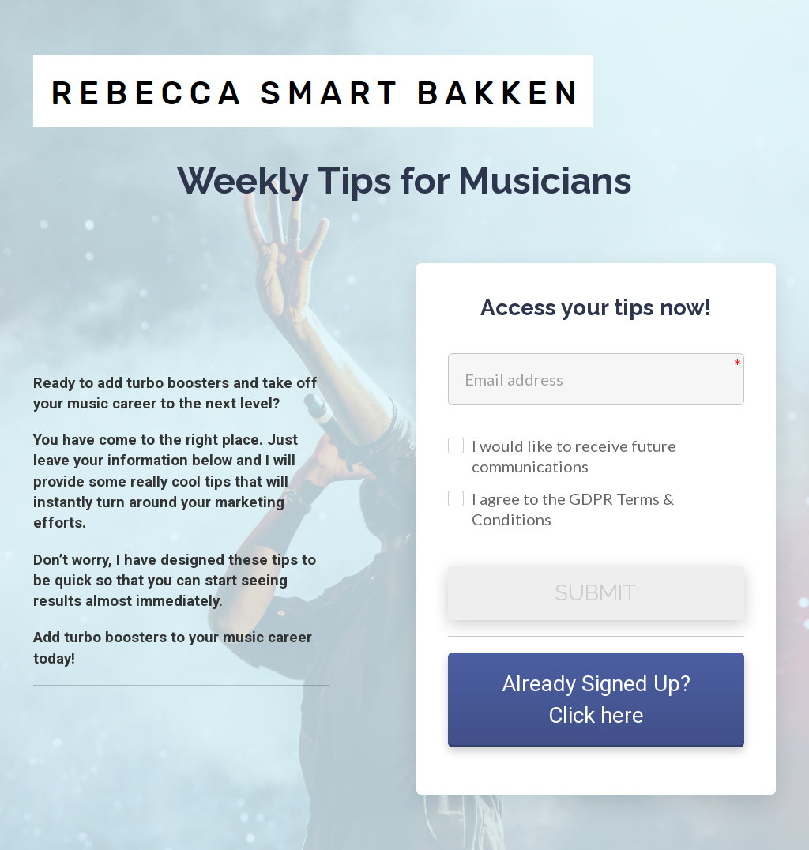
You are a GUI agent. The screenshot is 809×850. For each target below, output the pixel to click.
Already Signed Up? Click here (596, 699)
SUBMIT (596, 593)
